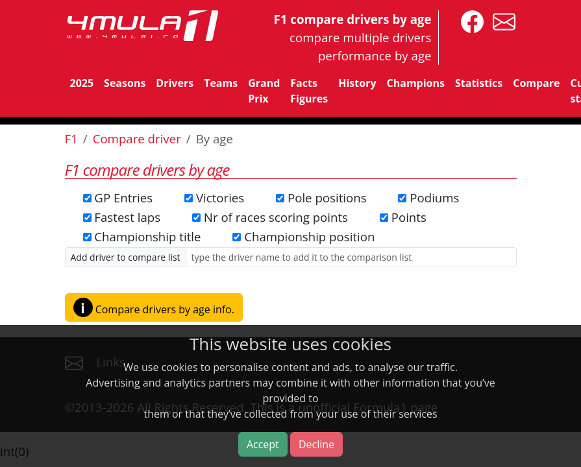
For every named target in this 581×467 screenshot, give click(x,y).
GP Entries (123, 197)
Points (408, 217)
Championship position (309, 236)
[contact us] (500, 20)
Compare (536, 83)
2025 (82, 83)
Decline (316, 444)
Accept (263, 444)
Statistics (478, 83)
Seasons (124, 83)
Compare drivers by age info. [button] (153, 307)
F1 (71, 138)
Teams (221, 83)
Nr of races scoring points (276, 217)
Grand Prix (264, 91)
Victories (220, 197)
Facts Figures (309, 91)
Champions (416, 83)
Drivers (174, 83)
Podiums (434, 197)
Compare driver (137, 138)
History (357, 83)
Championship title (147, 236)
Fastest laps (127, 217)
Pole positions (327, 197)
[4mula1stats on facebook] (469, 20)
